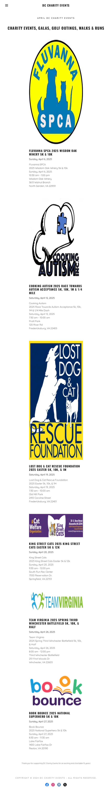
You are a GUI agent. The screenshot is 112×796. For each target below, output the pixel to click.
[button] (7, 5)
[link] (55, 5)
